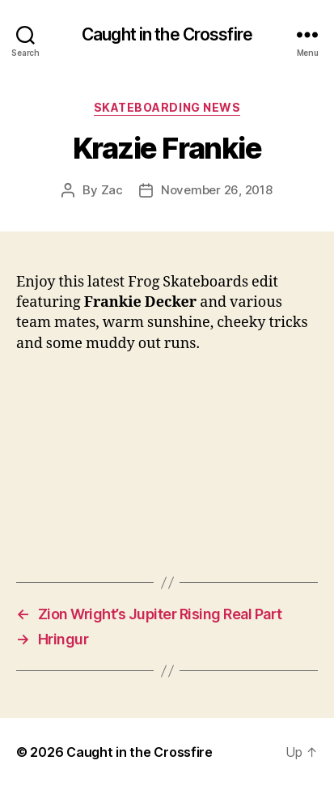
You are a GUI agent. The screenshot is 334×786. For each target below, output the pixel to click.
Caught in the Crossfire (167, 34)
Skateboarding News (167, 107)
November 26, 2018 (217, 190)
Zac (112, 190)
